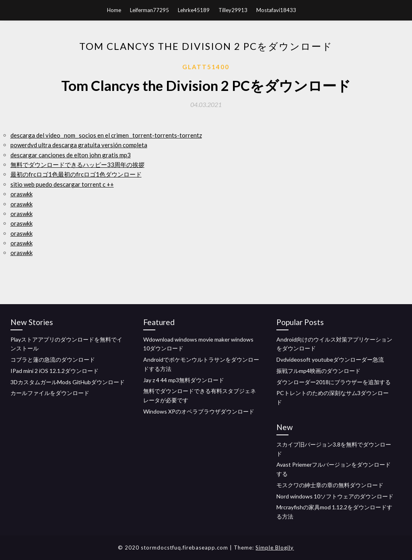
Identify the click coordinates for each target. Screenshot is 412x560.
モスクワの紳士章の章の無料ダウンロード (329, 485)
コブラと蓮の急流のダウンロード (52, 359)
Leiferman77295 (149, 10)
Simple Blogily (274, 547)
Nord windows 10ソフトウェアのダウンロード (334, 496)
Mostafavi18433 (276, 10)
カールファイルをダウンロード (49, 392)
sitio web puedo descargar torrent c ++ (62, 184)
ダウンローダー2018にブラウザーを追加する (333, 382)
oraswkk (21, 194)
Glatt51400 (205, 66)
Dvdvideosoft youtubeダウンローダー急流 (330, 359)
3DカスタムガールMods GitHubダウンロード (67, 382)
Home (114, 10)
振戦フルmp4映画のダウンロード (318, 370)
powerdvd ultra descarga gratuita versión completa (78, 144)
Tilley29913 (232, 10)
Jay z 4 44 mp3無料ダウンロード (183, 380)
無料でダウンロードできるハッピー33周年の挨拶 (77, 164)
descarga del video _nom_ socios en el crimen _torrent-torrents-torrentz (106, 135)
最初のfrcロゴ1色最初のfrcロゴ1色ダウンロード (76, 174)
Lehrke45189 (194, 10)
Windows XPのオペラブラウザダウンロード (198, 411)
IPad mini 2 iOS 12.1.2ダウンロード (54, 370)
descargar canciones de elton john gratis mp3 (70, 155)
